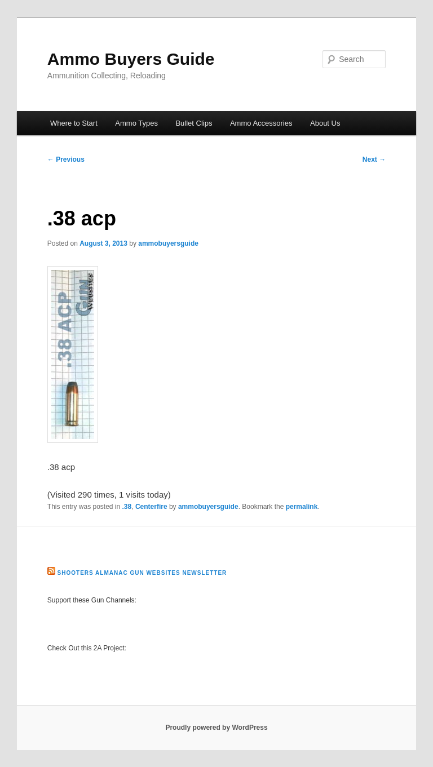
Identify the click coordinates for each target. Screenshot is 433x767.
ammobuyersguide (168, 243)
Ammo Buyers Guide (131, 59)
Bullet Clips (193, 123)
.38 (127, 507)
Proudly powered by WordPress (216, 727)
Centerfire (151, 507)
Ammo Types (136, 123)
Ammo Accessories (261, 123)
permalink (302, 507)
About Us (325, 123)
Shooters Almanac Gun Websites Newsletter (142, 573)
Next (374, 159)
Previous (66, 159)
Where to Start (74, 123)
